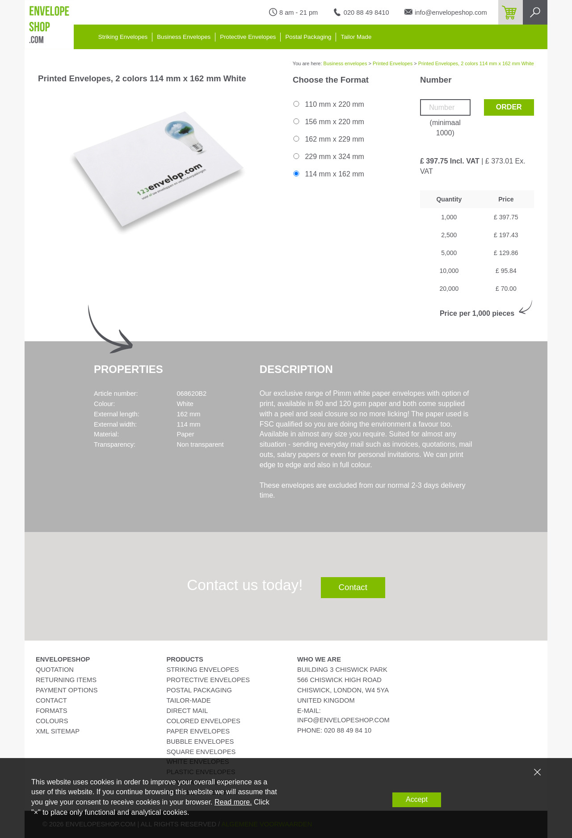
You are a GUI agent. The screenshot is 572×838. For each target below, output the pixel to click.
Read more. (233, 802)
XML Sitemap (58, 731)
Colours (52, 721)
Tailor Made (356, 37)
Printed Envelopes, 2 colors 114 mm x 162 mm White (476, 63)
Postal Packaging (308, 37)
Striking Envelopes (122, 37)
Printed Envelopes (392, 63)
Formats (51, 710)
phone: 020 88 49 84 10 (334, 730)
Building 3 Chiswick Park (342, 669)
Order (509, 107)
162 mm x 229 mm (328, 139)
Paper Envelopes (198, 731)
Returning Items (66, 679)
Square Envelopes (201, 751)
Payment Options (66, 690)
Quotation (55, 669)
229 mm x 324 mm (328, 156)
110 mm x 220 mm (328, 104)
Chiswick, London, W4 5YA (343, 690)
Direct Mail (187, 710)
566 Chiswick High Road (339, 679)
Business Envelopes (183, 37)
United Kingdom (326, 700)
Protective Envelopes (248, 37)
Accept (417, 799)
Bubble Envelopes (200, 741)
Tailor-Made (189, 700)
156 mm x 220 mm (328, 122)
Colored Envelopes (203, 721)
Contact (353, 587)
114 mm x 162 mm (328, 174)
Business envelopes (345, 63)
